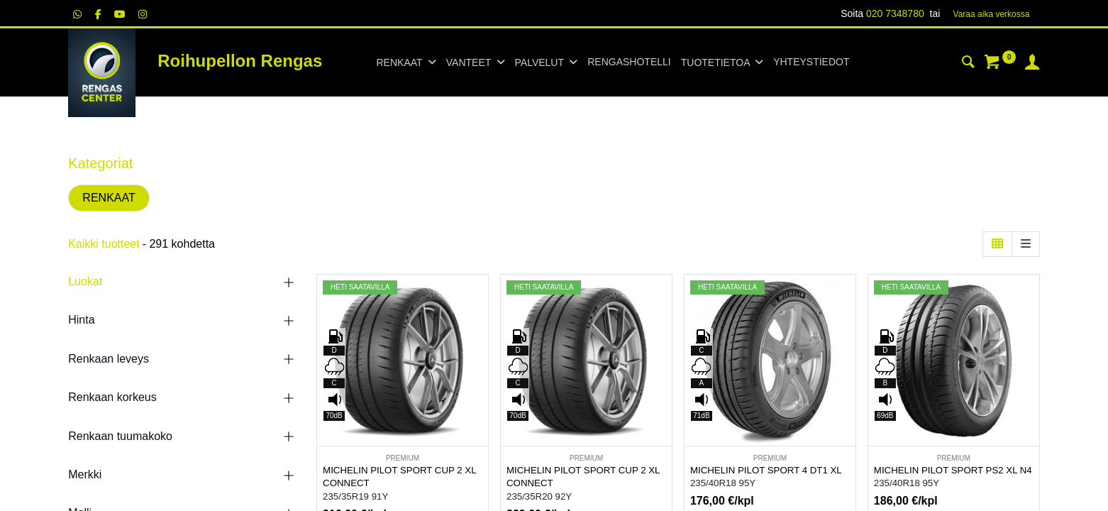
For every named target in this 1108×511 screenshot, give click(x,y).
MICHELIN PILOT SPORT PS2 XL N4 (953, 470)
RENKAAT (108, 198)
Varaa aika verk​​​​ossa (991, 14)
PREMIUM (402, 458)
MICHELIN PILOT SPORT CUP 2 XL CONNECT (399, 477)
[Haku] (968, 64)
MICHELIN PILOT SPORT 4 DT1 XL (766, 470)
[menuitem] (628, 62)
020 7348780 (895, 13)
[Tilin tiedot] (1032, 64)
